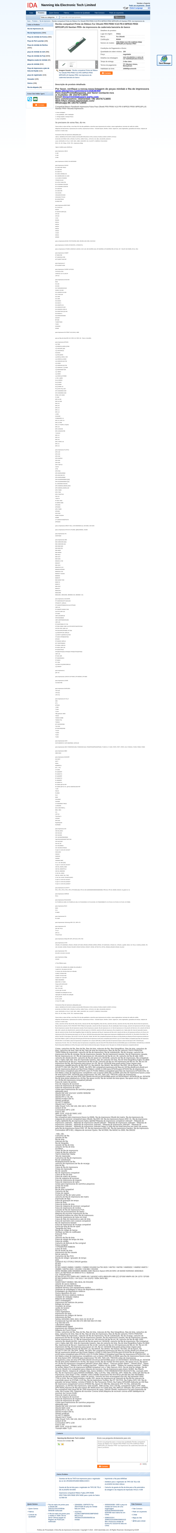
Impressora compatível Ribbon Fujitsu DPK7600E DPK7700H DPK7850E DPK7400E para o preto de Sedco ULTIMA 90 (79, 1495)
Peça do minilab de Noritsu (37, 45)
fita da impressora (45, 21)
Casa (31, 13)
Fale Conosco (99, 13)
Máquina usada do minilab (37, 60)
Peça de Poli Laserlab (35, 41)
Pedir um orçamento (136, 5)
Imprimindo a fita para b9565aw (116, 1479)
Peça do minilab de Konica (37, 37)
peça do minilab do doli (36, 52)
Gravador (30, 79)
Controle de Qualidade (82, 13)
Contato (107, 73)
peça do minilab (33, 64)
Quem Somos (54, 13)
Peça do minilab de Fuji (36, 56)
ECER (137, 1530)
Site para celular (139, 1521)
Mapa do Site (137, 1518)
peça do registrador (34, 75)
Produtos (41, 13)
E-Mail (135, 1515)
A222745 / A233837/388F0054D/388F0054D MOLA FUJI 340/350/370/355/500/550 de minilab (86, 1516)
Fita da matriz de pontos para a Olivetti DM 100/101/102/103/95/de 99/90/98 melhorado (58, 1508)
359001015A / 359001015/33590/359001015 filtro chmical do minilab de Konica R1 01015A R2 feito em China (115, 1522)
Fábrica (66, 13)
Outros (30, 83)
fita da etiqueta (33, 87)
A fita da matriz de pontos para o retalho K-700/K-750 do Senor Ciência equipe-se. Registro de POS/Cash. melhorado (59, 1518)
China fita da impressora (63, 1530)
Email (148, 5)
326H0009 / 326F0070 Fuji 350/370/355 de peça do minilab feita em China (86, 1507)
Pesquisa (120, 17)
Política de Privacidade (45, 1530)
